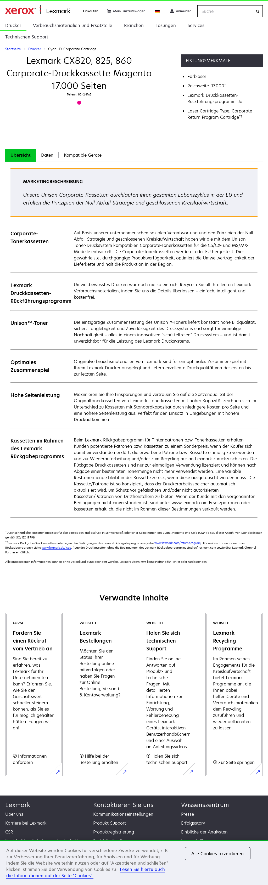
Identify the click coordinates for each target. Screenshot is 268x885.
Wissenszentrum (205, 805)
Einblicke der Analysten (204, 832)
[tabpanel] (134, 342)
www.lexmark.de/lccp (56, 547)
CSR (9, 832)
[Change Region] (157, 11)
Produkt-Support (109, 823)
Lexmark (17, 805)
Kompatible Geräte (83, 155)
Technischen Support (26, 37)
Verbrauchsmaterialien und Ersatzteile (72, 25)
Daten (47, 155)
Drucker (13, 25)
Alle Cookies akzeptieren (217, 853)
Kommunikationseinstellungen (123, 814)
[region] (134, 862)
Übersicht (20, 155)
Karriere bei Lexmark (26, 823)
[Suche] (257, 11)
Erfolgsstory (193, 823)
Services (196, 25)
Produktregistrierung (113, 832)
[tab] (20, 155)
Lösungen (165, 25)
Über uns (14, 814)
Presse (187, 814)
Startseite (37, 9)
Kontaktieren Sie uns (123, 805)
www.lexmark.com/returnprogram (177, 543)
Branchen (134, 25)
